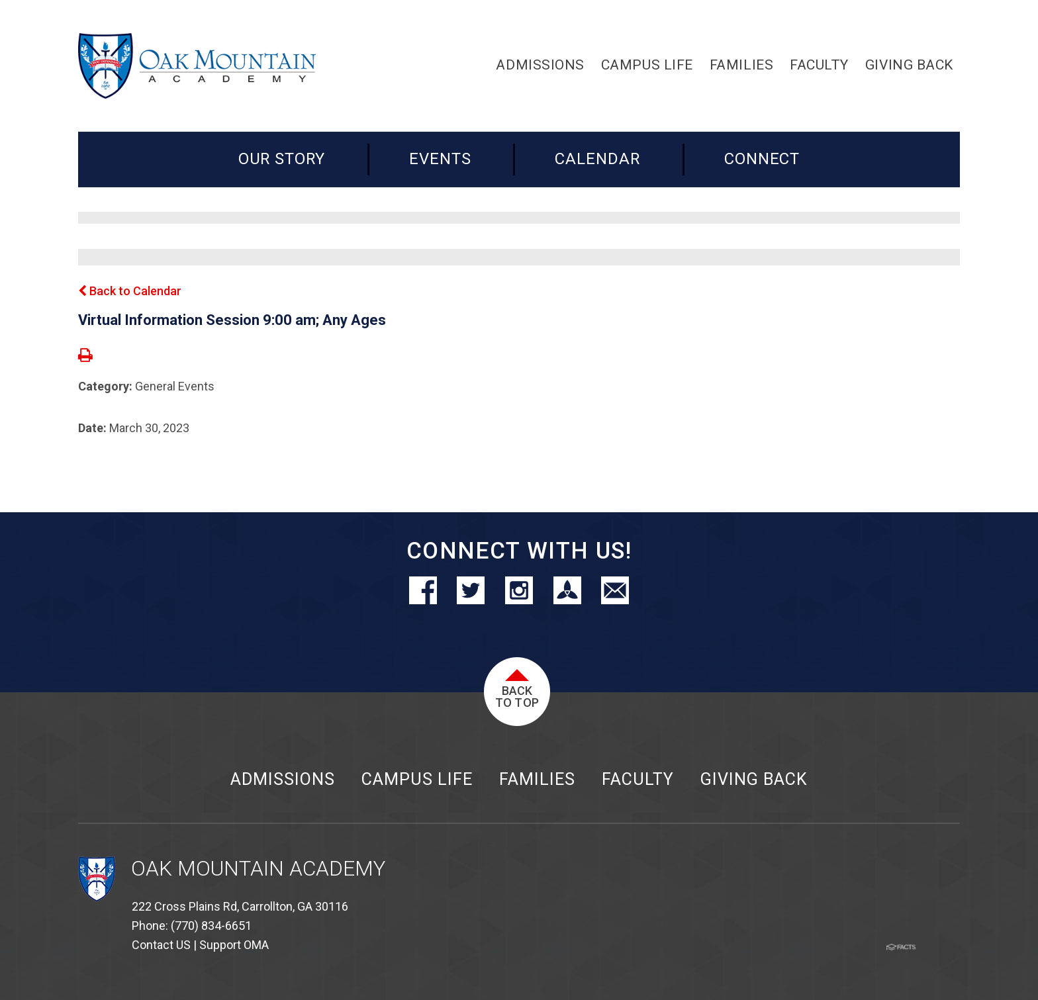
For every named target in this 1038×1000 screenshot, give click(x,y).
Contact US (161, 945)
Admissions (282, 779)
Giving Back (754, 779)
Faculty (638, 779)
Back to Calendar (129, 291)
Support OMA (234, 945)
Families (537, 779)
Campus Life (417, 779)
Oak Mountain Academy (258, 868)
